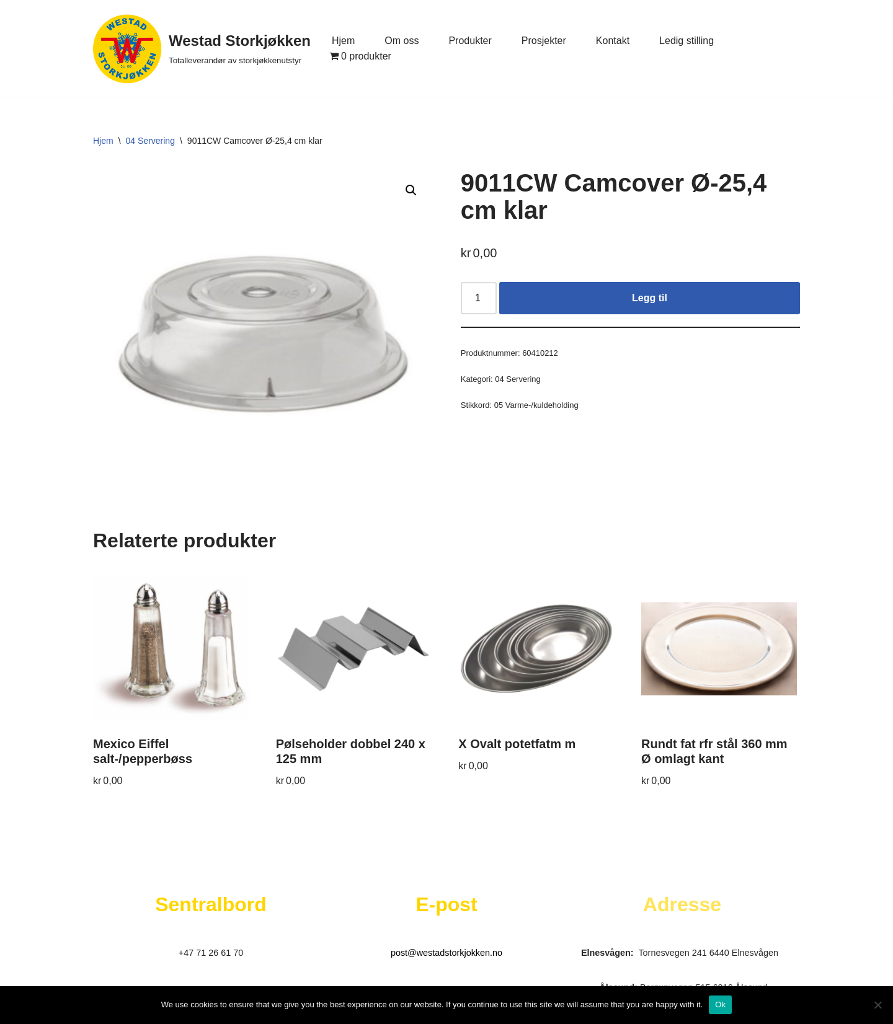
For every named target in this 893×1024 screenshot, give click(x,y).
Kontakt (612, 40)
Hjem (343, 40)
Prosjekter (544, 40)
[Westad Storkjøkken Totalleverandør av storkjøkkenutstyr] (202, 48)
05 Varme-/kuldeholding (536, 405)
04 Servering (150, 141)
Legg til (649, 298)
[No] (877, 1005)
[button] (411, 190)
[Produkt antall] (479, 298)
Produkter (469, 40)
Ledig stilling (686, 40)
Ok (720, 1004)
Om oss (401, 40)
